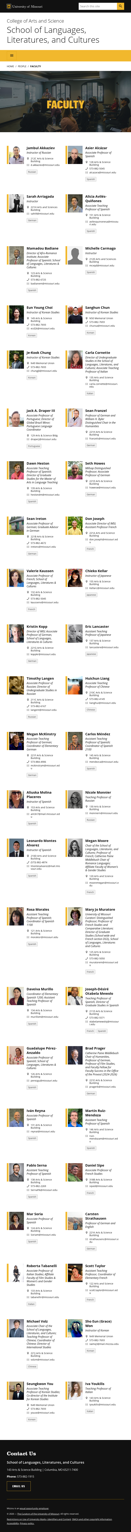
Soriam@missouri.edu (43, 1234)
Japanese (91, 594)
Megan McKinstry (41, 734)
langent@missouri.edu (44, 709)
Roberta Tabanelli (42, 1266)
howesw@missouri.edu (102, 487)
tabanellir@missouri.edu (45, 1297)
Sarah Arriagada (40, 196)
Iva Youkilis (94, 1383)
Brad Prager (95, 1048)
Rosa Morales (38, 909)
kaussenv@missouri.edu (45, 602)
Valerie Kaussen (40, 571)
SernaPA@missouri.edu (44, 1190)
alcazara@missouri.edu (102, 172)
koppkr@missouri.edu (43, 654)
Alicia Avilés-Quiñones (95, 198)
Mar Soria (35, 1214)
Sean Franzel (96, 410)
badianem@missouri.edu (45, 283)
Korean (31, 335)
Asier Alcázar (96, 148)
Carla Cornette (97, 352)
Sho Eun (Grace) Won (98, 1323)
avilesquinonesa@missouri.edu (103, 223)
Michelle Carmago (100, 248)
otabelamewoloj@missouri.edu (104, 1023)
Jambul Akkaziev (41, 148)
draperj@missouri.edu (43, 439)
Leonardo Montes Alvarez (41, 842)
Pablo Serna (37, 1165)
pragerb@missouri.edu (102, 1086)
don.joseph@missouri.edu (103, 541)
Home (10, 66)
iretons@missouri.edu (43, 546)
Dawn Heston (38, 463)
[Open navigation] (12, 55)
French (90, 548)
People (22, 66)
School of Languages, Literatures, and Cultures (53, 34)
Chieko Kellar (96, 571)
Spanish (91, 179)
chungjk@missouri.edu (44, 370)
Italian (90, 393)
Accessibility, (13, 1523)
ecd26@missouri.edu (43, 328)
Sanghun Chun (97, 307)
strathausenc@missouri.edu (104, 1240)
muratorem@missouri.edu (103, 964)
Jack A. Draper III (41, 410)
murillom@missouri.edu (44, 1016)
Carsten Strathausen (95, 1216)
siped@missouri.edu (101, 1186)
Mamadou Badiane (43, 248)
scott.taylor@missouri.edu (103, 1292)
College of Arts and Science (35, 21)
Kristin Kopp (37, 626)
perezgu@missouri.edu (44, 1080)
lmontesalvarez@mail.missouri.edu (45, 867)
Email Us (18, 1486)
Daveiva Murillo (40, 989)
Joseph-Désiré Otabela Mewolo (99, 991)
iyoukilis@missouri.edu (102, 1404)
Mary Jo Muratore (100, 909)
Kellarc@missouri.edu (101, 588)
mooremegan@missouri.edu (104, 884)
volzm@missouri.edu (43, 1359)
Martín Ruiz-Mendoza (95, 1112)
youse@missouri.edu (43, 1412)
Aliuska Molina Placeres (39, 794)
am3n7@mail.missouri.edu (45, 815)
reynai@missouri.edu (43, 1131)
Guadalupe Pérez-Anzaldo (41, 1050)
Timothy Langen (40, 678)
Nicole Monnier (98, 792)
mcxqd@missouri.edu (101, 265)
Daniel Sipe (94, 1165)
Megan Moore (96, 840)
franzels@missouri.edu (102, 438)
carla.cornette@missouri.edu (103, 385)
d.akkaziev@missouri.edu (45, 165)
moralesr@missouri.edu (44, 937)
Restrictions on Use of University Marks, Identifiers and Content (39, 1519)
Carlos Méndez (97, 734)
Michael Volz (37, 1321)
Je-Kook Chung (39, 352)
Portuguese (34, 446)
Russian (32, 171)
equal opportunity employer (34, 1508)
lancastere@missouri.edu (104, 647)
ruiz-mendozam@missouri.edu (103, 1138)
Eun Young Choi (40, 307)
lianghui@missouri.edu (102, 702)
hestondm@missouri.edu (45, 494)
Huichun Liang (97, 678)
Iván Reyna (36, 1110)
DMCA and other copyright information (92, 1519)
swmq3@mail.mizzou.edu (104, 1344)
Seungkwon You (40, 1383)
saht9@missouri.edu (42, 213)
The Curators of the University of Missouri (38, 1513)
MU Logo (9, 6)
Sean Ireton (36, 518)
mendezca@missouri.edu (103, 761)
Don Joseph (94, 518)
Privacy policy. (27, 1523)
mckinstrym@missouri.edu (45, 767)
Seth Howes (95, 463)
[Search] (120, 6)
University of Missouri (27, 7)
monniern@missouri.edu (103, 813)
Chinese (91, 709)
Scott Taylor (95, 1266)
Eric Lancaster (97, 626)
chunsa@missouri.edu (102, 325)
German (32, 220)
